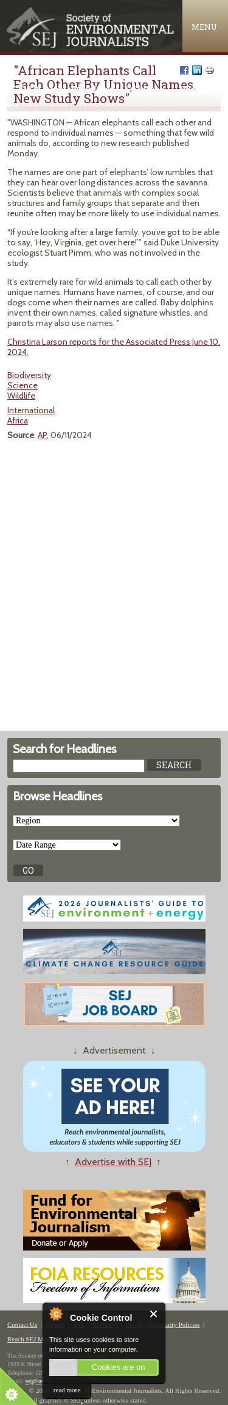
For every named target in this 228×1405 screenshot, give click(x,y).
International (31, 410)
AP (42, 435)
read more (67, 1389)
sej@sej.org (39, 1381)
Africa (17, 420)
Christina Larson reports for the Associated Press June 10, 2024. (113, 346)
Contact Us (22, 1324)
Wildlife (21, 395)
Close (154, 1314)
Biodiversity (29, 375)
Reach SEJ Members (35, 1339)
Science (22, 385)
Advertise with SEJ (113, 1162)
